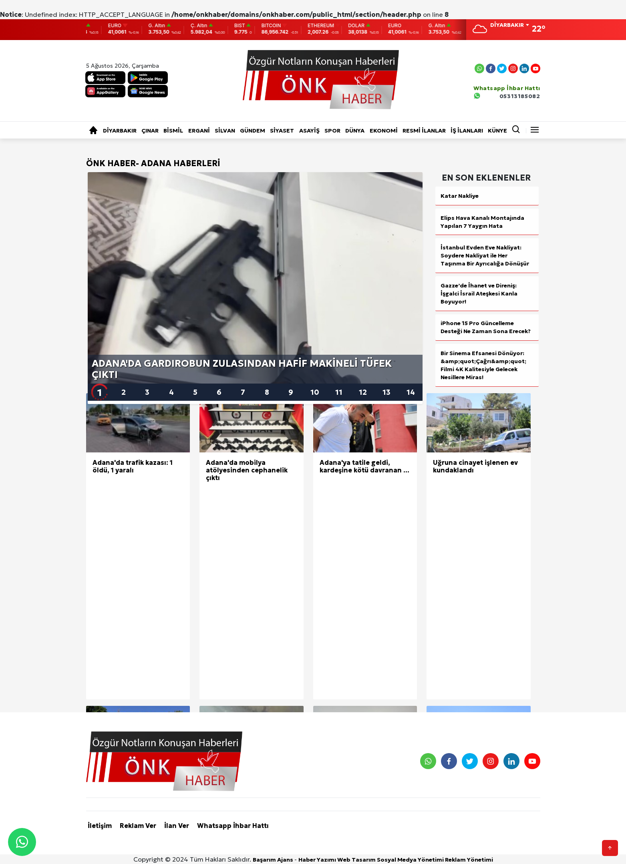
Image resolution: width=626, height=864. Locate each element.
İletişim (100, 826)
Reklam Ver (138, 826)
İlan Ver (176, 826)
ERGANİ (199, 130)
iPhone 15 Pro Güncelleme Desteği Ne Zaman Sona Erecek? (486, 327)
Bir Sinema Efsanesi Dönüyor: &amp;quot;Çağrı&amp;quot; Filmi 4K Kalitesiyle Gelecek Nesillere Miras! (483, 365)
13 (386, 392)
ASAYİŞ (309, 130)
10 (314, 392)
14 (411, 392)
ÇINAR (150, 130)
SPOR (332, 130)
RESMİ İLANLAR (424, 130)
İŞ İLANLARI (467, 130)
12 (363, 392)
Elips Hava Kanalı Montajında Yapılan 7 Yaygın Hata (482, 221)
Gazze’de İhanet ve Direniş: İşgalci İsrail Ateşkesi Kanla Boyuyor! (479, 293)
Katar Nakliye (460, 195)
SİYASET (282, 130)
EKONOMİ (384, 130)
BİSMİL (173, 130)
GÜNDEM (252, 130)
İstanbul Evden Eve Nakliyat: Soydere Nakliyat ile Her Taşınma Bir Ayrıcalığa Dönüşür (485, 255)
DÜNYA (354, 130)
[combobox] (509, 25)
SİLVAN (225, 130)
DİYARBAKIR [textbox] (507, 24)
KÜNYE (497, 130)
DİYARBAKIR (120, 130)
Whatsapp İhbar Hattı (233, 826)
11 (338, 392)
